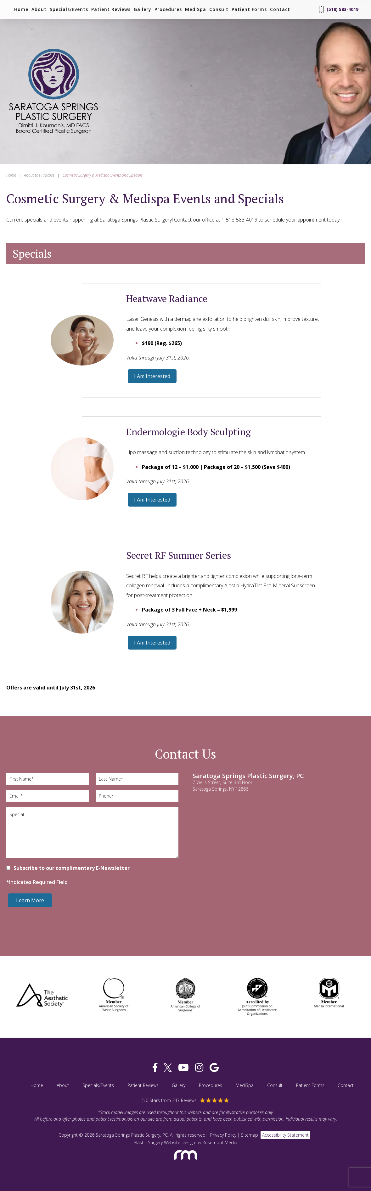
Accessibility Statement (285, 1135)
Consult (218, 9)
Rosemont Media (219, 1142)
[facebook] (154, 1068)
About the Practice (39, 175)
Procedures (168, 9)
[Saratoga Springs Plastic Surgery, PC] (53, 134)
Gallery (142, 9)
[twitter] (167, 1067)
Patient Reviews (111, 9)
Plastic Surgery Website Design (164, 1142)
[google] (214, 1068)
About (39, 9)
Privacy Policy (223, 1135)
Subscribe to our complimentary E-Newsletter (72, 867)
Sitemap (249, 1135)
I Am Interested (152, 376)
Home (21, 9)
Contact (280, 9)
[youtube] (183, 1068)
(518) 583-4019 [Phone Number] (338, 9)
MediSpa (195, 9)
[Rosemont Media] (185, 1163)
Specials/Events (69, 9)
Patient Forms (249, 9)
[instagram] (199, 1068)
